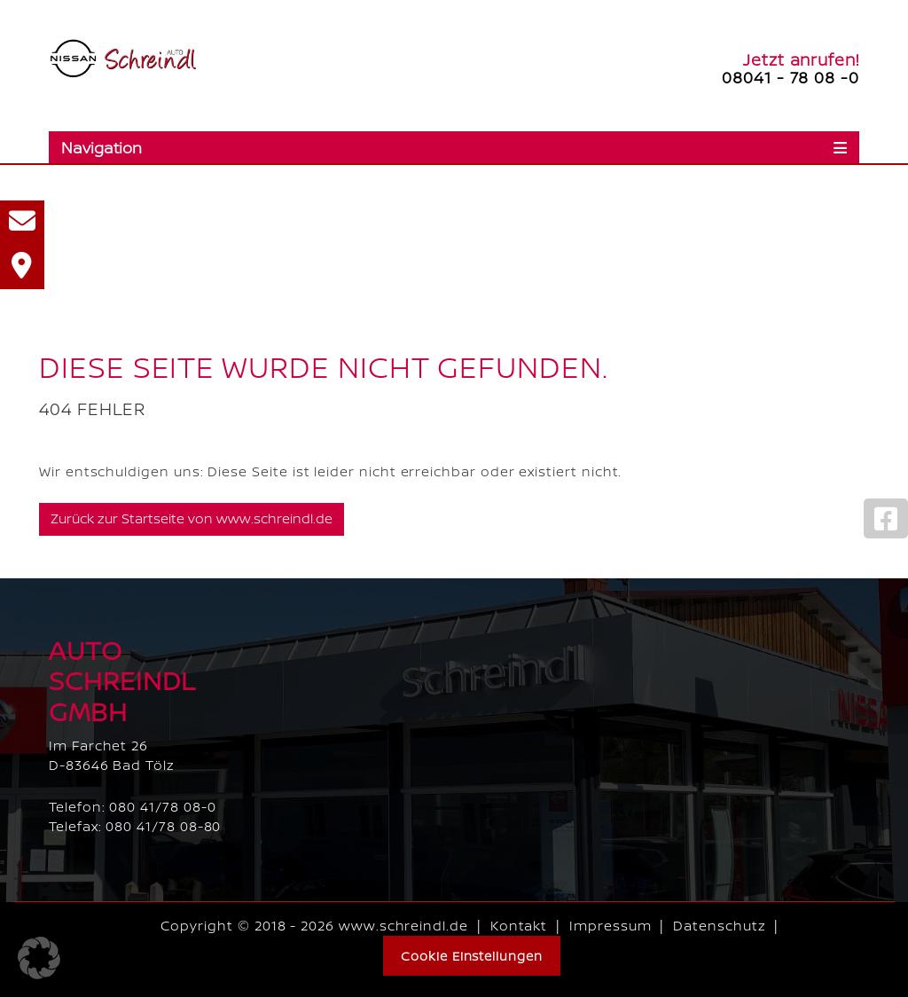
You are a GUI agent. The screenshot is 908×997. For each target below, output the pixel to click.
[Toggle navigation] (454, 147)
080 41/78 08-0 (162, 806)
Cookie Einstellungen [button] (472, 955)
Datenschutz (719, 925)
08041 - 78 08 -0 (790, 77)
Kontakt (519, 925)
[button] (39, 958)
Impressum (610, 925)
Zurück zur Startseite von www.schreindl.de (192, 518)
